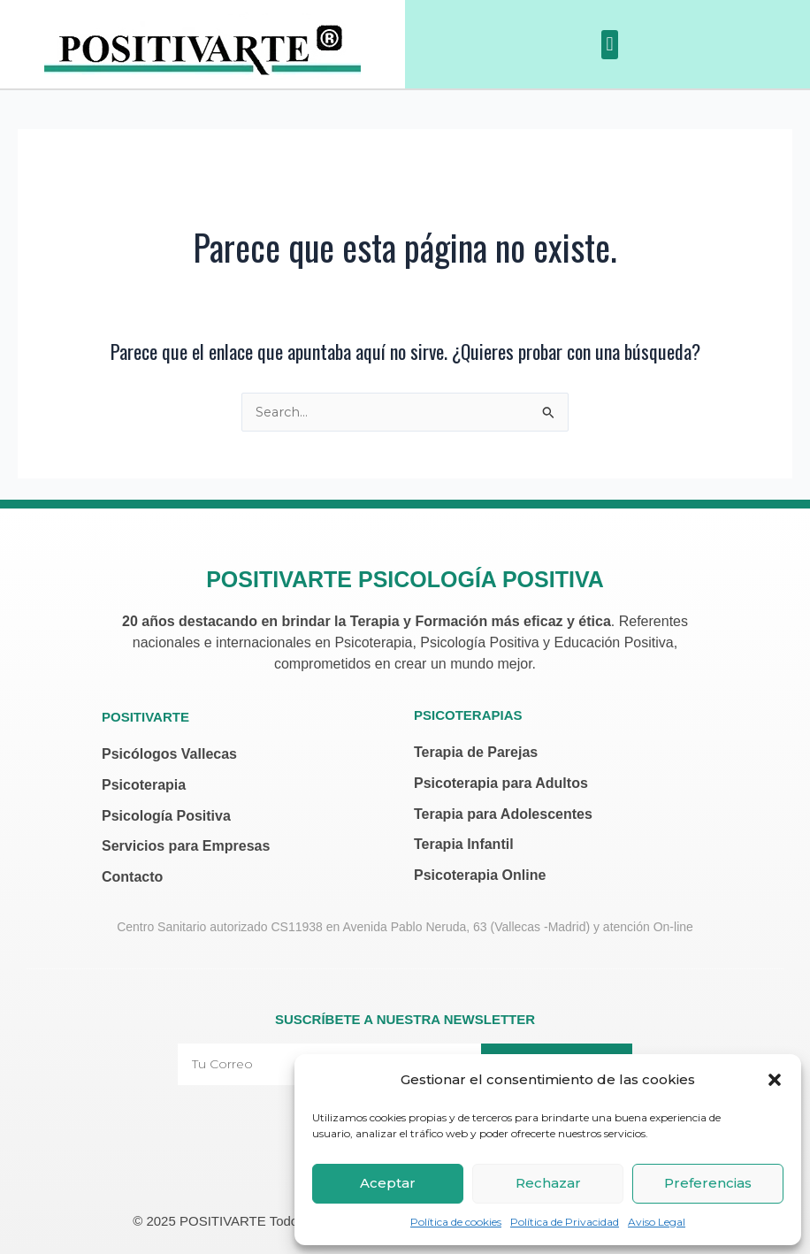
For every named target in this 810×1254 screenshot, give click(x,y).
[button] (774, 1080)
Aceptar (388, 1182)
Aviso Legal (656, 1221)
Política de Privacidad (564, 1221)
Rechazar (548, 1182)
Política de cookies (455, 1221)
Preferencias (708, 1182)
